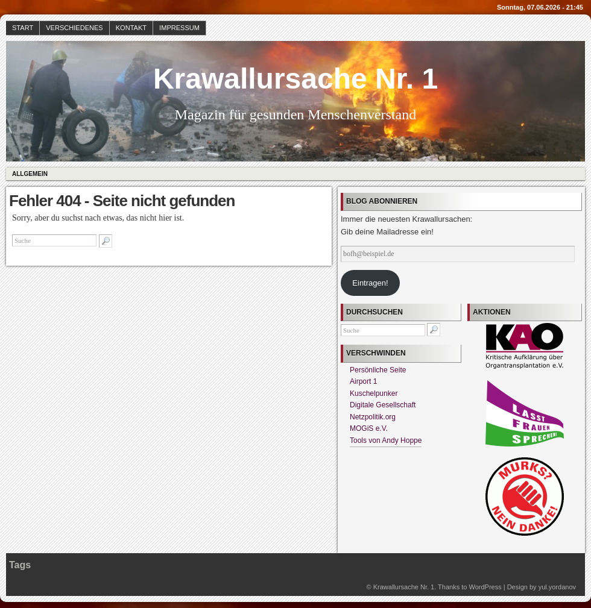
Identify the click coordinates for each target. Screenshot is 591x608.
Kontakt (131, 27)
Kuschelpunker (373, 393)
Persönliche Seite (378, 370)
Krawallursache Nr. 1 (295, 79)
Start (22, 27)
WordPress (485, 587)
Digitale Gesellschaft (383, 405)
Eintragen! (370, 282)
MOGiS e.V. (369, 428)
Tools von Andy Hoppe (386, 440)
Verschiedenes (74, 27)
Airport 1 (363, 381)
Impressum (179, 27)
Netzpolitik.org (373, 417)
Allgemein (30, 174)
